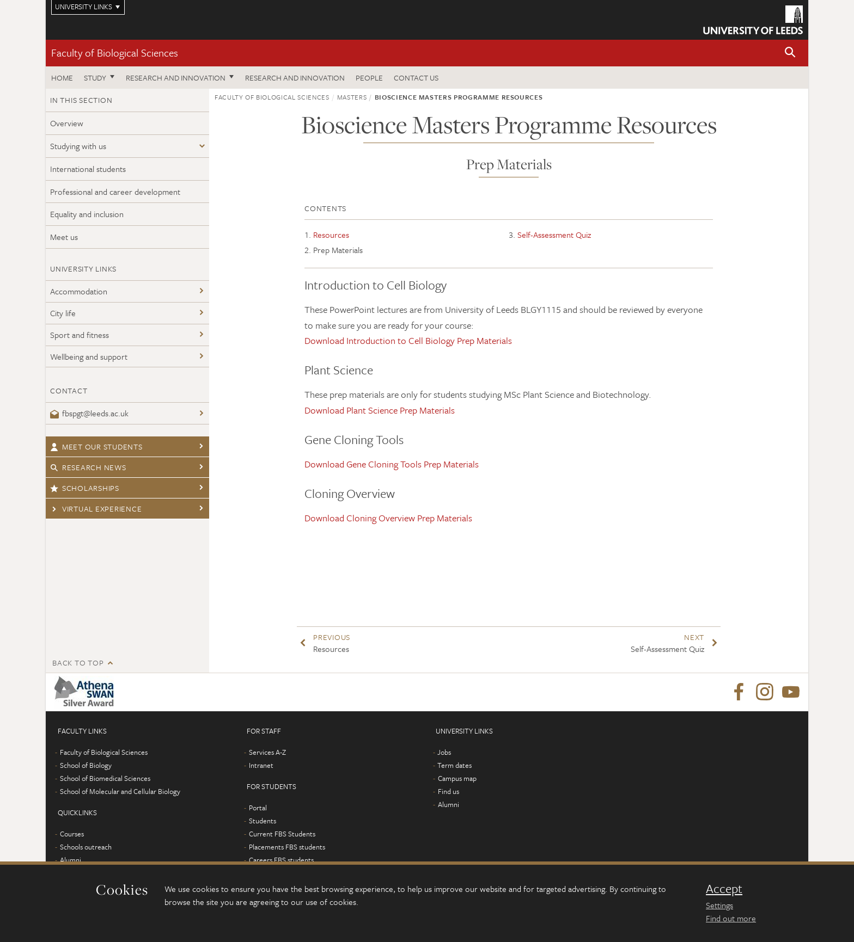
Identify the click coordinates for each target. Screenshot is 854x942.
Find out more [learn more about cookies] (731, 918)
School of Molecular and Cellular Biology (120, 791)
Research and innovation (175, 77)
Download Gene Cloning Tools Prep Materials (391, 464)
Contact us (416, 77)
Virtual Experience (96, 508)
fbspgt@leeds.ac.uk (89, 413)
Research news (88, 467)
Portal (258, 807)
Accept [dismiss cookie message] (724, 888)
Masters (352, 97)
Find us (448, 791)
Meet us (64, 237)
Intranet (261, 765)
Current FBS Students (282, 833)
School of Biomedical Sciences (105, 778)
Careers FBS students (281, 859)
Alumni (70, 859)
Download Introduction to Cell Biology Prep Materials (408, 340)
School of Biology (86, 765)
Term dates (454, 765)
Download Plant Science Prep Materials (379, 410)
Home (62, 77)
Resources (331, 235)
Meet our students (96, 446)
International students (88, 169)
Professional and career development (115, 192)
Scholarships (84, 488)
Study (95, 77)
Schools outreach (86, 846)
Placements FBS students (287, 846)
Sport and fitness (79, 335)
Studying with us (78, 146)
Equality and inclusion (87, 214)
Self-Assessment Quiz (554, 235)
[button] (790, 53)
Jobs (444, 752)
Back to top (77, 662)
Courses (72, 833)
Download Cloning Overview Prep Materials (388, 518)
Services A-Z (267, 752)
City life (63, 313)
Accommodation (78, 291)
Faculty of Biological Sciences (114, 52)
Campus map (457, 778)
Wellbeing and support (88, 356)
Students (262, 820)
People (369, 77)
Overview (66, 123)
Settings (719, 905)
